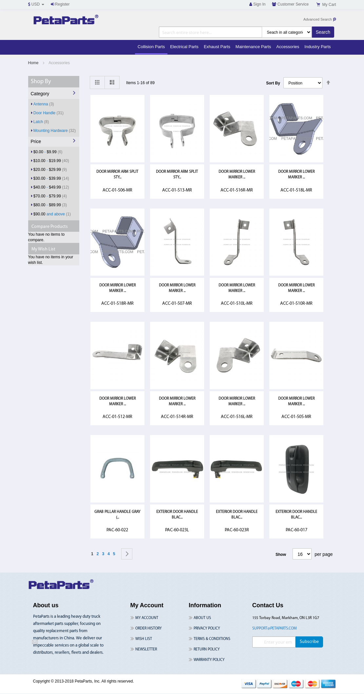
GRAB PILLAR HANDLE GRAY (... (117, 515)
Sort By (273, 83)
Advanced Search (319, 19)
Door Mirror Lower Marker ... (237, 174)
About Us (202, 618)
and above (52, 213)
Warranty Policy (209, 660)
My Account (146, 618)
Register (60, 4)
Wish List (143, 639)
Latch (41, 121)
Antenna (43, 103)
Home (34, 63)
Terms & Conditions (212, 639)
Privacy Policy (207, 628)
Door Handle (48, 112)
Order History (148, 628)
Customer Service (290, 4)
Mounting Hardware (54, 130)
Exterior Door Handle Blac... (177, 515)
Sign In (257, 4)
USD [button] (36, 4)
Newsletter (146, 649)
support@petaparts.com (274, 628)
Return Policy (207, 649)
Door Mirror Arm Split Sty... (117, 174)
